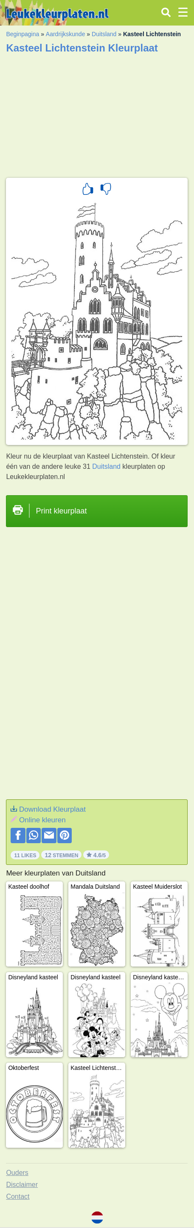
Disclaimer (22, 1184)
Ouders (17, 1172)
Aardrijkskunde (65, 34)
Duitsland (104, 34)
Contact (17, 1196)
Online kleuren (42, 820)
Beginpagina (22, 34)
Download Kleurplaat (52, 809)
